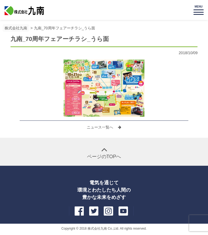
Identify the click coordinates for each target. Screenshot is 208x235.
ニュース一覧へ (100, 127)
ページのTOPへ (104, 156)
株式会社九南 (16, 28)
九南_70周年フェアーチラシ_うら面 (64, 28)
